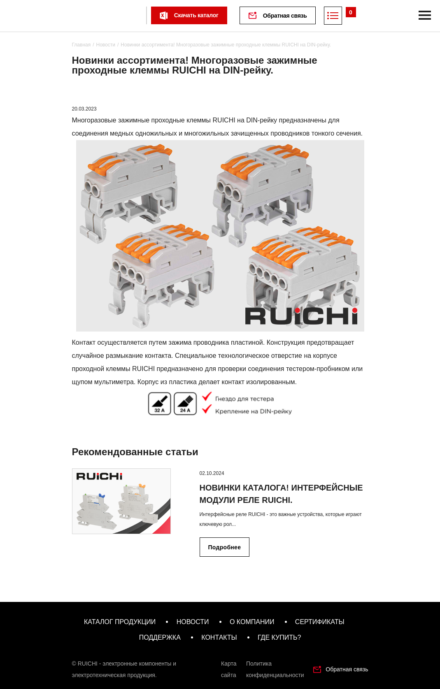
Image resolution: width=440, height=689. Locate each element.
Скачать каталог (196, 15)
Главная (81, 45)
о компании (252, 621)
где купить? (279, 637)
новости (193, 621)
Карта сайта (228, 669)
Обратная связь (285, 15)
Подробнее (224, 547)
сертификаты (320, 621)
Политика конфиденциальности (275, 669)
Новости (105, 45)
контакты (219, 637)
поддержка (160, 637)
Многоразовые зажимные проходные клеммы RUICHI (153, 120)
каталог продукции (120, 621)
